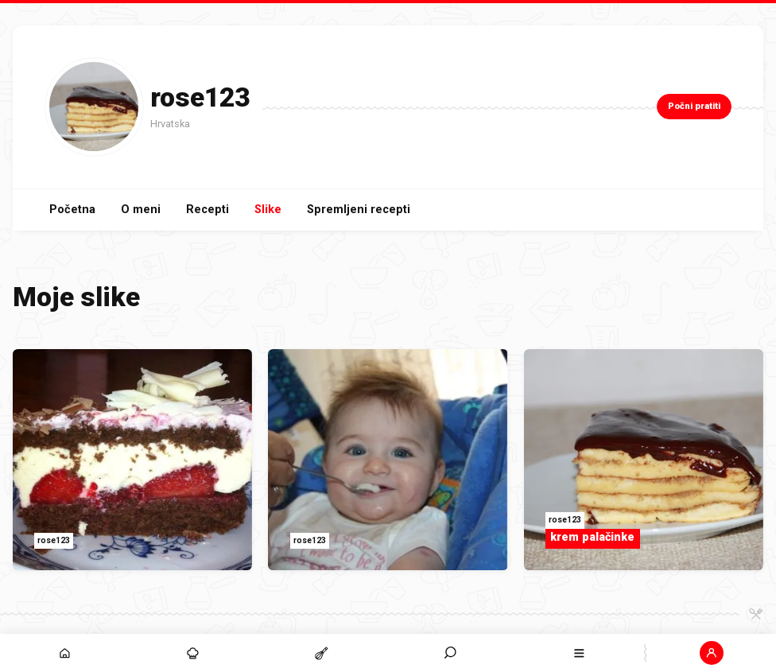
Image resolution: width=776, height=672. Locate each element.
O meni (141, 209)
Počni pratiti (694, 106)
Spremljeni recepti (358, 209)
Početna (72, 209)
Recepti (207, 209)
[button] (711, 653)
